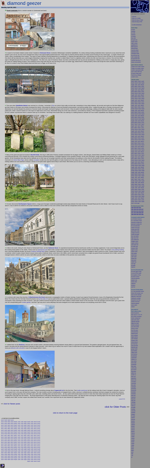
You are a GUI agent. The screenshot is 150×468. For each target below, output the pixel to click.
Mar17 (9, 435)
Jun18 (19, 433)
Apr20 (12, 430)
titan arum (133, 376)
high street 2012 (134, 237)
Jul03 (22, 459)
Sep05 (28, 456)
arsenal (133, 428)
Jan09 (2, 449)
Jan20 (2, 430)
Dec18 (38, 433)
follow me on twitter (136, 18)
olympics (133, 340)
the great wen (134, 39)
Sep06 (28, 454)
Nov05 (35, 456)
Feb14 (5, 440)
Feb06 (5, 454)
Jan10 (2, 447)
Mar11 (9, 445)
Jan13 (2, 442)
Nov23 (35, 425)
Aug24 (25, 423)
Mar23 (9, 425)
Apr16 (12, 437)
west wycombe (134, 345)
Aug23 (25, 425)
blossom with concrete (17, 348)
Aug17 (25, 435)
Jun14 (19, 440)
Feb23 (5, 425)
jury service (133, 369)
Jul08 (22, 451)
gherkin (133, 431)
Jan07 (2, 452)
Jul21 (22, 428)
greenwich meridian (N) (136, 222)
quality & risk (134, 280)
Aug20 (25, 430)
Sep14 (28, 440)
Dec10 (38, 447)
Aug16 (25, 437)
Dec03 (38, 459)
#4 (141, 314)
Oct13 (32, 442)
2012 (137, 340)
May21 (15, 428)
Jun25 (19, 421)
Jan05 (2, 456)
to (132, 453)
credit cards (133, 367)
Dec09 (38, 449)
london (132, 318)
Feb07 (5, 452)
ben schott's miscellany (136, 316)
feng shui (133, 398)
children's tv (134, 359)
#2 (138, 314)
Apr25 (12, 421)
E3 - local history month (136, 220)
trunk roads (133, 362)
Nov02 (35, 461)
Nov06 (35, 454)
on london (133, 36)
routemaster (134, 357)
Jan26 (2, 420)
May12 (15, 444)
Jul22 (22, 426)
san (132, 354)
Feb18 (5, 433)
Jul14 (22, 440)
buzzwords (133, 390)
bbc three (133, 404)
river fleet (133, 263)
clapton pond (134, 352)
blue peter (133, 385)
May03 (15, 459)
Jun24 (19, 423)
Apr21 (12, 428)
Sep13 (28, 442)
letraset (133, 426)
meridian (139, 298)
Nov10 (35, 447)
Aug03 (25, 459)
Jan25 (2, 421)
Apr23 (12, 425)
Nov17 (35, 435)
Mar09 (9, 449)
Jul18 (22, 433)
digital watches (134, 337)
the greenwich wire (135, 58)
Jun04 (19, 457)
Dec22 (38, 426)
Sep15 (28, 438)
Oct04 (32, 457)
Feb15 (5, 438)
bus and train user (135, 55)
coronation (133, 381)
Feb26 (5, 420)
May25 (15, 421)
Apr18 (12, 433)
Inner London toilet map (136, 71)
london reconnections (136, 62)
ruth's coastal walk (135, 57)
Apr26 (12, 420)
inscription (37, 160)
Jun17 (19, 435)
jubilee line (133, 373)
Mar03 (9, 459)
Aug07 (25, 452)
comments (133, 383)
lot (131, 453)
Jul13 (22, 442)
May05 (15, 456)
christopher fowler (135, 53)
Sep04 (28, 457)
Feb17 (5, 435)
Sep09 (28, 449)
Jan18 (2, 433)
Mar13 (9, 442)
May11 (15, 445)
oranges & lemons (135, 232)
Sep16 (28, 437)
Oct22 (32, 426)
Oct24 (32, 423)
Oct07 (32, 452)
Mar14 (9, 440)
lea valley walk (134, 246)
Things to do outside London (137, 68)
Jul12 (22, 444)
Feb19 (5, 432)
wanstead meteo (135, 51)
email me (134, 16)
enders (135, 361)
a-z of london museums (136, 219)
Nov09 (35, 449)
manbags (133, 402)
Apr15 (12, 438)
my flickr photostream (137, 24)
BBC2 (132, 450)
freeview (133, 419)
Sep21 (28, 428)
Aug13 (25, 442)
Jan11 (2, 445)
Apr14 (12, 440)
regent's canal (134, 249)
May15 (15, 438)
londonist (133, 34)
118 (132, 455)
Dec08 (38, 451)
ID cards (133, 416)
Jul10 (22, 447)
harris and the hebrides (136, 294)
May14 (15, 440)
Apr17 (12, 435)
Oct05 (32, 456)
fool (134, 287)
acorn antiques (134, 335)
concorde (133, 410)
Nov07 (35, 452)
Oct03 (32, 459)
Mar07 (9, 452)
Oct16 (32, 437)
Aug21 (25, 428)
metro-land (133, 260)
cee (132, 443)
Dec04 (38, 457)
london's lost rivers (135, 227)
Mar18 (9, 433)
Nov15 (35, 438)
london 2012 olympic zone (137, 293)
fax (133, 443)
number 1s (133, 374)
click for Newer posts (12, 404)
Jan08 (2, 451)
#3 (139, 314)
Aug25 (25, 421)
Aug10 (25, 447)
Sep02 (28, 461)
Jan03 (2, 459)
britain (134, 366)
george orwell (134, 349)
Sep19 (28, 432)
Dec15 (38, 438)
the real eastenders (135, 225)
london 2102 (134, 281)
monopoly (133, 393)
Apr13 (12, 442)
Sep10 (28, 447)
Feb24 (5, 423)
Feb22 (5, 426)
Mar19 (9, 432)
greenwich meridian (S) (136, 224)
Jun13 (19, 442)
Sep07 (28, 452)
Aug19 (25, 432)
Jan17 (2, 435)
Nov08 (35, 451)
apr (132, 287)
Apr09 (12, 449)
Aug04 (25, 457)
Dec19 (38, 432)
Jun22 (19, 426)
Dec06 (38, 454)
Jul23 (22, 425)
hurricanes (133, 388)
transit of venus (134, 328)
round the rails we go (136, 60)
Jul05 (22, 456)
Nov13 (35, 442)
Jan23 (2, 425)
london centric (134, 41)
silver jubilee (134, 253)
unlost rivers (134, 255)
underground (137, 318)
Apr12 (12, 444)
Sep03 (28, 459)
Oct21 (32, 428)
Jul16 (22, 437)
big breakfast (134, 350)
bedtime (133, 417)
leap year (133, 400)
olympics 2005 (134, 248)
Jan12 (2, 444)
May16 (15, 437)
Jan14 (2, 440)
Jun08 (19, 451)
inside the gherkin (135, 303)
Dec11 (38, 445)
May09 (15, 449)
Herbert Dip (133, 258)
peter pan (133, 395)
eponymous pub (42, 249)
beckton (133, 421)
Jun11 (19, 445)
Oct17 (32, 435)
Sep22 (28, 426)
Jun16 (19, 437)
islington (133, 414)
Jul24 (22, 423)
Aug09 (25, 449)
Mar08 (9, 451)
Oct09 (32, 449)
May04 (15, 457)
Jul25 (22, 421)
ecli (132, 424)
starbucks (133, 397)
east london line (134, 244)
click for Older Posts (115, 406)
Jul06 (22, 454)
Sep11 (28, 445)
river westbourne (135, 239)
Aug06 (25, 454)
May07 (15, 452)
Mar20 (9, 430)
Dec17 (38, 435)
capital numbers (134, 243)
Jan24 (2, 423)
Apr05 (12, 456)
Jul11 (22, 445)
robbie (132, 445)
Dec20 (38, 430)
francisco (135, 354)
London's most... (135, 76)
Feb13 (5, 442)
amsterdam (133, 364)
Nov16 (35, 437)
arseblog (133, 31)
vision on (133, 405)
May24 (15, 423)
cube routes (133, 256)
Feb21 (5, 428)
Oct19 (32, 432)
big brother (133, 371)
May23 (15, 425)
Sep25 (28, 421)
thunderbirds (134, 356)
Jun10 (19, 447)
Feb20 (5, 430)
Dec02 (38, 461)
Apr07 (12, 452)
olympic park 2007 (135, 229)
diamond (133, 312)
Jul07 (22, 452)
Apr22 (12, 426)
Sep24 (28, 423)
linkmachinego (134, 48)
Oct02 (32, 461)
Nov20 (35, 430)
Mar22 (9, 426)
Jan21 (2, 428)
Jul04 (22, 457)
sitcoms (133, 429)
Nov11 (35, 445)
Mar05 (9, 456)
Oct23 (32, 425)
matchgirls (133, 386)
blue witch (133, 38)
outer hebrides (134, 338)
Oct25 (32, 421)
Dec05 (38, 456)
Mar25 (9, 421)
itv (131, 457)
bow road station (135, 236)
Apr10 (12, 447)
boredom (133, 285)
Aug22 (25, 426)
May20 (15, 430)
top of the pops (134, 330)
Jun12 (19, 444)
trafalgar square (134, 241)
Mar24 (9, 423)
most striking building (118, 249)
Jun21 (19, 428)
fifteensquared (134, 46)
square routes (134, 251)
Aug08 (25, 451)
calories (133, 433)
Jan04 (2, 457)
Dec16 (38, 437)
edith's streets (134, 43)
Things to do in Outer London (137, 66)
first (53, 105)
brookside (133, 392)
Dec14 (38, 440)
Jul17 (22, 435)
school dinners (134, 342)
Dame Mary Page (19, 160)
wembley (133, 412)
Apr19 (12, 432)
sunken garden (26, 302)
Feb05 (5, 456)
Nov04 (35, 457)
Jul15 (22, 438)
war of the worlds (135, 326)
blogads (133, 422)
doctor (132, 379)
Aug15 (25, 438)
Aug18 (25, 433)
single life (133, 283)
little (132, 366)
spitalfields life (134, 45)
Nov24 (35, 423)
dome (132, 448)
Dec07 (38, 452)
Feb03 (5, 459)
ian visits (133, 32)
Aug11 (25, 445)
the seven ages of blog (136, 271)
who (135, 379)
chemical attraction (135, 278)
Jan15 (2, 438)
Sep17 (28, 435)
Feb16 (5, 437)
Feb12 (5, 444)
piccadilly (133, 265)
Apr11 (12, 445)
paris (132, 452)
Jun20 (19, 430)
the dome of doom (135, 276)
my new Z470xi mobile (136, 273)
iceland (133, 306)
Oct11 (32, 445)
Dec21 (38, 428)
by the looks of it (43, 299)
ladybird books (134, 333)
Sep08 (28, 451)
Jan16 (2, 437)
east (132, 361)
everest (133, 434)
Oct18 (32, 433)
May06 (15, 454)
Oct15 (32, 438)
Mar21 (9, 428)
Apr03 (12, 459)
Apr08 (12, 451)
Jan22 (2, 426)
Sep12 (28, 444)
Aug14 (25, 440)
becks (132, 446)
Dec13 (38, 442)
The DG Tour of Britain (136, 75)
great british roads (135, 231)
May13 (15, 442)
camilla (132, 440)
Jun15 (19, 438)
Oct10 (32, 447)
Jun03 (19, 459)
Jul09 (22, 449)
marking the (133, 298)
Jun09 (19, 449)
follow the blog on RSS (137, 21)
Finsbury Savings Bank (38, 251)
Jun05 (19, 456)
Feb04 (5, 457)
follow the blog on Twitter (137, 20)
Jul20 (22, 430)
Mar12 (9, 444)
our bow (133, 29)
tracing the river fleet (135, 300)
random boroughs (135, 234)
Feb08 (5, 451)
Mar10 (9, 447)
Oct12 (32, 444)
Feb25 (5, 421)
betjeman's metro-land (136, 296)
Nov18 (35, 433)
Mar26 (9, 420)
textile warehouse (82, 390)
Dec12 (38, 444)
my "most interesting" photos (137, 291)
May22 (15, 426)
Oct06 (32, 454)
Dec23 (38, 425)
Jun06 (19, 454)
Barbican (22, 344)
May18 (15, 433)
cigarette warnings (135, 321)
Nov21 (35, 428)
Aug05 (25, 456)
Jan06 (2, 454)
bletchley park (134, 347)
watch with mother (135, 319)
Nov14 (35, 440)
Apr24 (12, 423)
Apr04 (12, 457)
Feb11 (5, 445)
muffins (133, 436)
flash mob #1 (134, 314)
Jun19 (19, 432)
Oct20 (32, 430)
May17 (15, 435)
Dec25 (38, 421)
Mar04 (9, 457)
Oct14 (32, 440)
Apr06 (12, 454)
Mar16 (9, 437)
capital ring (133, 261)
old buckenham (134, 331)
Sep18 (28, 433)
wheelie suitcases (135, 325)
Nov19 (35, 432)
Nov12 (35, 444)
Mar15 (9, 438)
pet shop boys (134, 343)
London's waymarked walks (137, 70)
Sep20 (28, 430)
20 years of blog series (136, 73)
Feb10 (5, 447)
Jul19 (22, 432)
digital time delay (135, 323)
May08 (15, 451)
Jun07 (19, 452)
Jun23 (19, 425)
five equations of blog (136, 275)
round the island (134, 50)
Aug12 (25, 444)
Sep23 (28, 425)
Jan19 (2, 432)
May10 (15, 447)
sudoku (133, 438)
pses (134, 424)
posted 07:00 (122, 399)
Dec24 (38, 423)
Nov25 (35, 421)
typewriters (133, 378)
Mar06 (9, 454)
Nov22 (35, 426)
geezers (137, 312)
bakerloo (133, 267)
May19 (15, 432)
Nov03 (35, 459)
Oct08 (32, 451)
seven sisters (134, 305)
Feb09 (5, 449)
